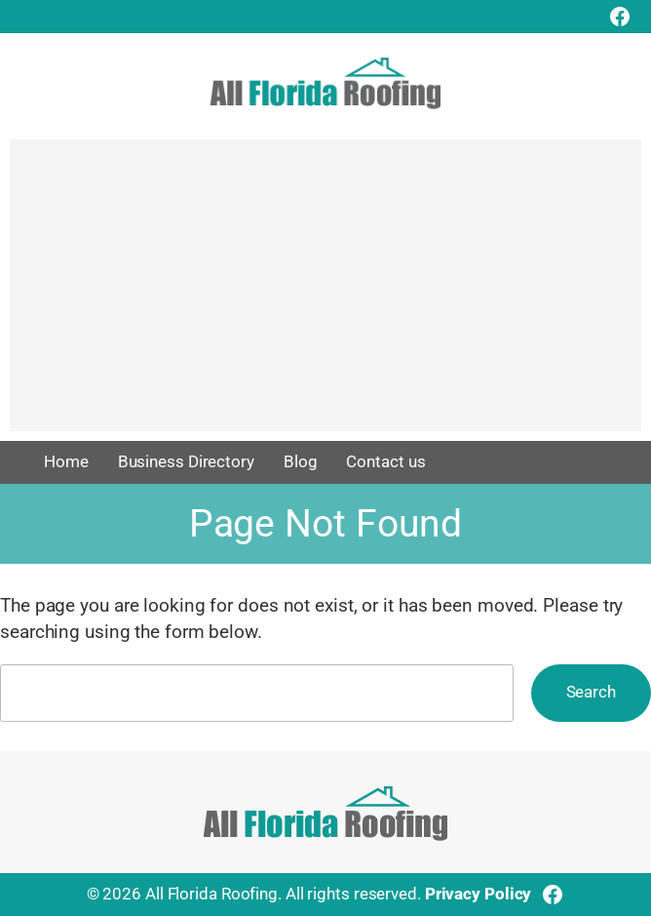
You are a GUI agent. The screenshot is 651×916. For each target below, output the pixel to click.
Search (591, 692)
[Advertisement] (325, 294)
